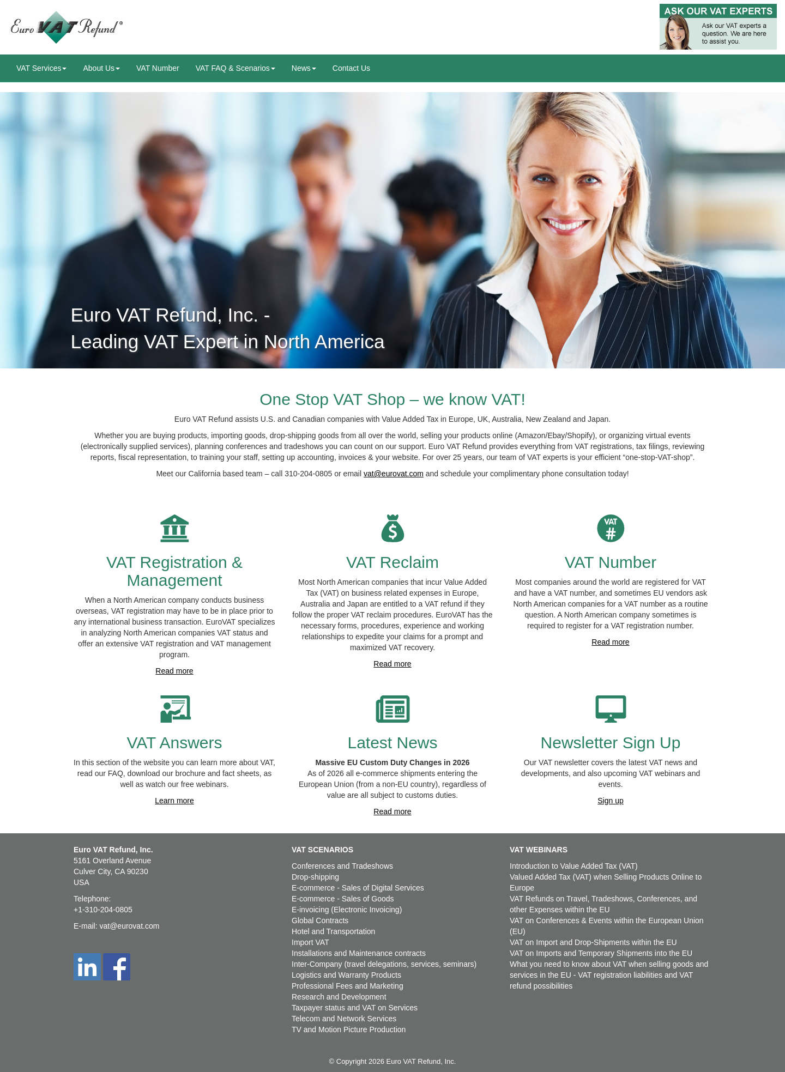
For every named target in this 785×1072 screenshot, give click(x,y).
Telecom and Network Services (344, 1018)
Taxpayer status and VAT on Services (355, 1007)
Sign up (610, 800)
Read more (174, 671)
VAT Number (157, 68)
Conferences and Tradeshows (342, 866)
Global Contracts (320, 920)
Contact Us (351, 68)
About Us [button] (101, 68)
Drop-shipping (315, 877)
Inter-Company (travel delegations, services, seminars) (384, 964)
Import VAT (310, 942)
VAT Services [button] (41, 68)
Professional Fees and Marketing (347, 986)
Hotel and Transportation (333, 931)
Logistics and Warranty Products (346, 975)
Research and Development (339, 996)
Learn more (174, 800)
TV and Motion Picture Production (349, 1029)
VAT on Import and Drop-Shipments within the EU (593, 942)
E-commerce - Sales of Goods (343, 898)
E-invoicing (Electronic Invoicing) (347, 909)
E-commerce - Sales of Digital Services (358, 887)
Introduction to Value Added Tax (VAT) (574, 866)
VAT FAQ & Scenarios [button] (235, 68)
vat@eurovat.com (394, 473)
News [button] (304, 68)
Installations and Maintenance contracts (359, 953)
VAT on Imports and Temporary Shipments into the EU (601, 953)
